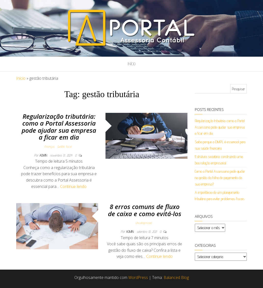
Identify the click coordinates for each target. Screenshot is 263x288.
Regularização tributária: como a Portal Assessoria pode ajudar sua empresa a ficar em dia (59, 127)
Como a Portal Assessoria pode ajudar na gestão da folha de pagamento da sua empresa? (220, 177)
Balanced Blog (176, 277)
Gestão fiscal (64, 146)
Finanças (49, 146)
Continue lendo (73, 186)
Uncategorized (143, 223)
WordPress (138, 277)
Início (131, 64)
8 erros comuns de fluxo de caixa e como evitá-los (144, 210)
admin (43, 155)
